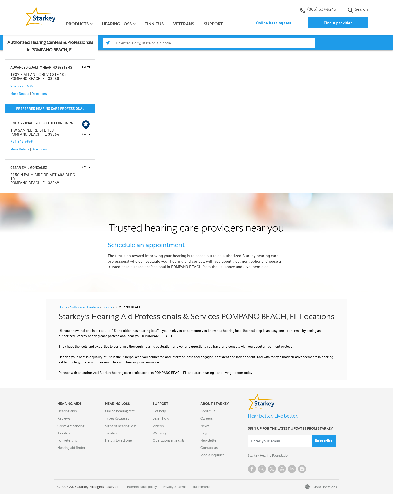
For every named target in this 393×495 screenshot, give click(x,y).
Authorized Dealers (85, 307)
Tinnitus (154, 24)
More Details (19, 93)
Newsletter (209, 440)
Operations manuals (168, 440)
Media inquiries (212, 455)
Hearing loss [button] (117, 24)
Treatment (113, 433)
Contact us (209, 448)
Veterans (184, 24)
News (204, 426)
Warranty (160, 433)
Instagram (262, 469)
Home (63, 307)
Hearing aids (67, 411)
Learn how (161, 418)
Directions (39, 93)
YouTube (282, 469)
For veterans (67, 440)
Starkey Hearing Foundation (270, 456)
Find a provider (338, 23)
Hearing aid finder (71, 448)
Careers (206, 418)
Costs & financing (71, 426)
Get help (159, 411)
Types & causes (117, 418)
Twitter (272, 469)
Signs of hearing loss (120, 426)
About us (207, 411)
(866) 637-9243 (318, 10)
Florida (107, 307)
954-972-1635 (21, 86)
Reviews (63, 418)
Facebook (252, 469)
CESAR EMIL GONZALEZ (28, 167)
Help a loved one (118, 440)
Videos (158, 426)
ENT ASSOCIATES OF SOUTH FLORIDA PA (41, 123)
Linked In (292, 469)
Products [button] (78, 24)
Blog (203, 433)
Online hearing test (273, 23)
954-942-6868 (21, 141)
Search (358, 10)
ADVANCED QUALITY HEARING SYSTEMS (41, 67)
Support (214, 24)
